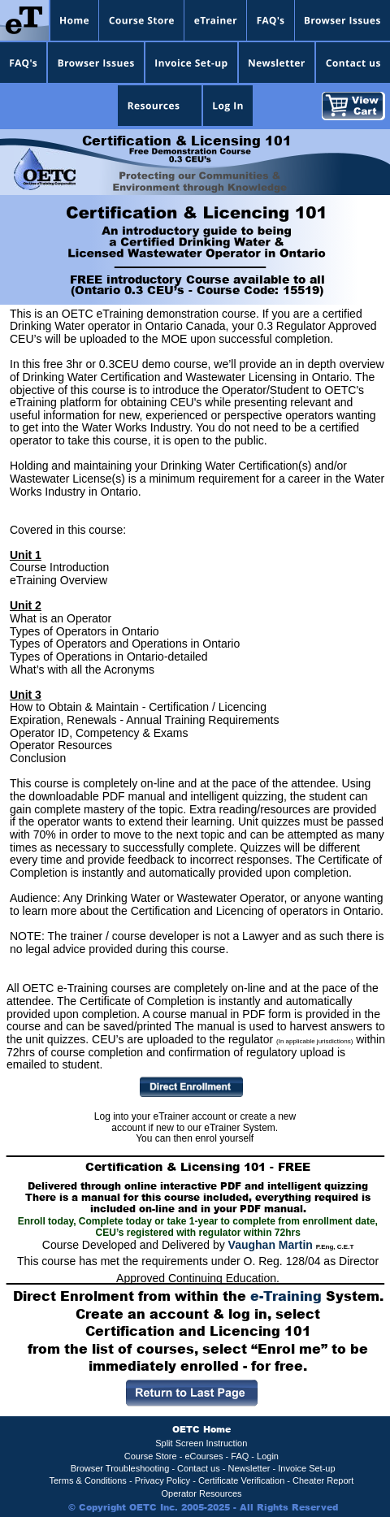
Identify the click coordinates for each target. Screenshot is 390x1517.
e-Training (286, 1295)
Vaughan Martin (270, 1244)
